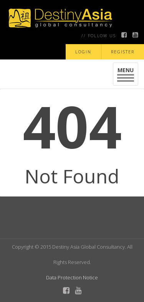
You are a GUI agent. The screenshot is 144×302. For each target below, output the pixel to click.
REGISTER (122, 51)
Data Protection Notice (72, 277)
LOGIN (83, 51)
